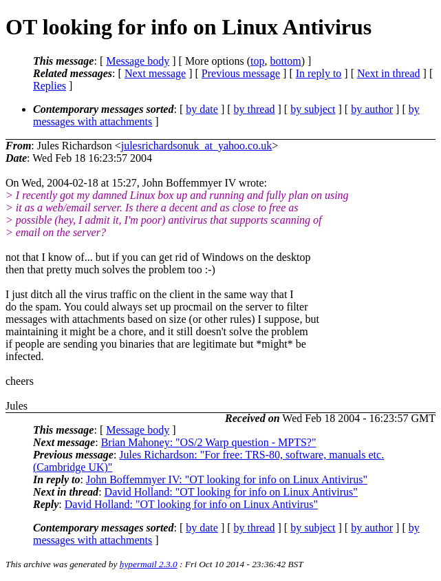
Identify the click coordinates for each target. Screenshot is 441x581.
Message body (137, 61)
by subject (312, 109)
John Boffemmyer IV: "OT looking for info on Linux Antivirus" (226, 479)
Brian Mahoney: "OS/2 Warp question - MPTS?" (208, 442)
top (257, 61)
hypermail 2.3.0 (149, 564)
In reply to (319, 73)
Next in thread (388, 73)
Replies (49, 86)
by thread (254, 109)
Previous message (241, 73)
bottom (285, 61)
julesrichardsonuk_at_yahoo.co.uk (196, 145)
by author (372, 109)
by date (202, 109)
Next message (155, 73)
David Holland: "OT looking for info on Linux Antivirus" (231, 492)
